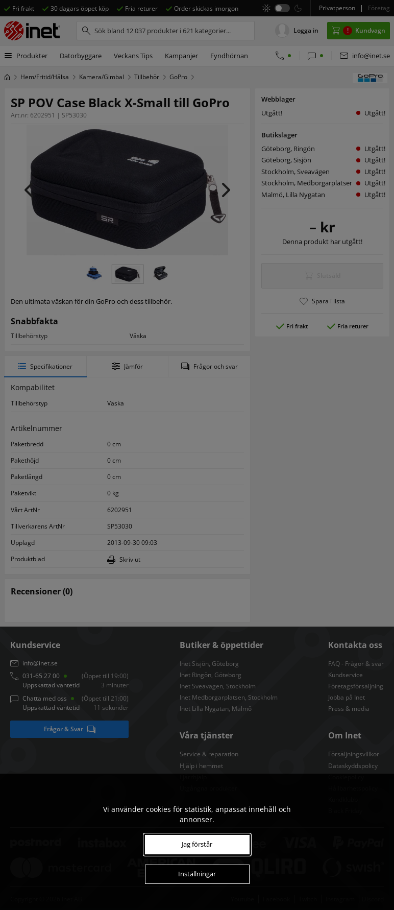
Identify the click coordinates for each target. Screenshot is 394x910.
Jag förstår (197, 844)
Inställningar (197, 873)
